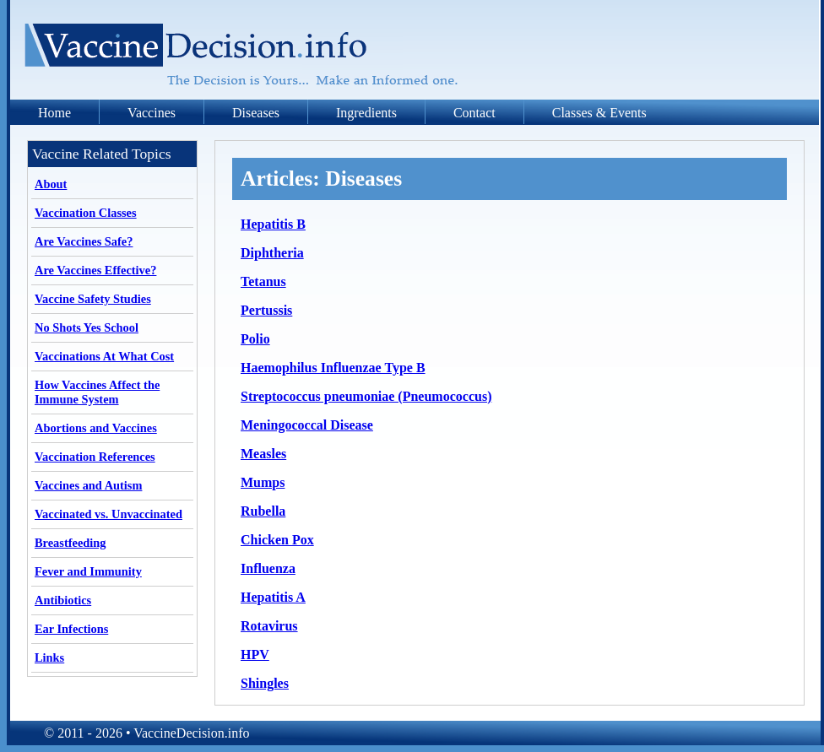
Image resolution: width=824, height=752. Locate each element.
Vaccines (151, 112)
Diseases (255, 112)
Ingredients (366, 112)
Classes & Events (599, 112)
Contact (474, 112)
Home (54, 112)
